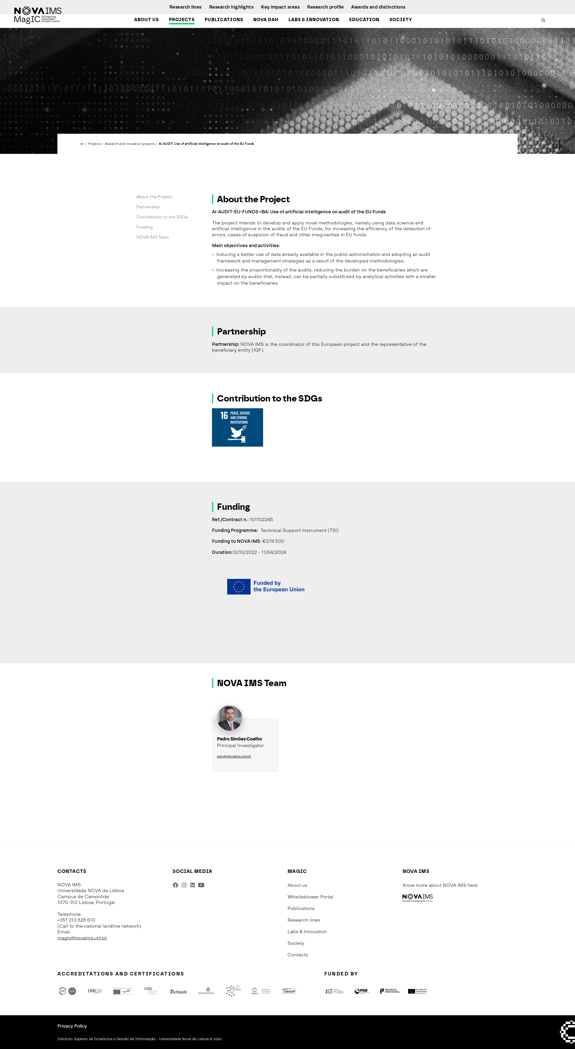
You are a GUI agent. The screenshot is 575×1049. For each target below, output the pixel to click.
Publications (224, 19)
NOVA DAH (265, 19)
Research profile (325, 7)
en (82, 143)
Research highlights (231, 7)
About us (146, 19)
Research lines (185, 7)
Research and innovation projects (130, 143)
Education (364, 19)
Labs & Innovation (314, 19)
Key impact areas (280, 7)
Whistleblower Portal (310, 897)
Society (400, 19)
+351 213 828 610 (76, 920)
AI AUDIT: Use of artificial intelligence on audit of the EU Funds (206, 143)
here (473, 885)
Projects (182, 19)
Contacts (298, 955)
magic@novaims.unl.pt (82, 938)
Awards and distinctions (378, 7)
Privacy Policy (72, 1026)
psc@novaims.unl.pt (234, 756)
